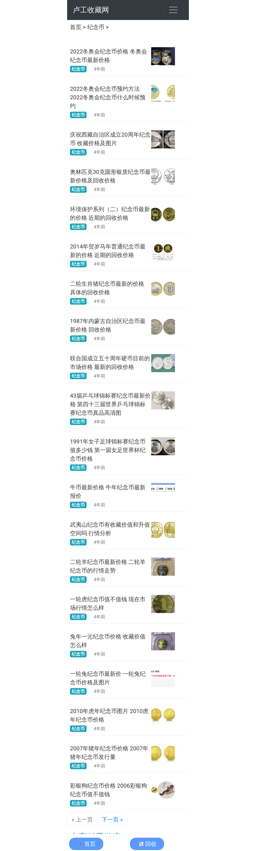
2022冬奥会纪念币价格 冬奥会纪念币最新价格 (108, 55)
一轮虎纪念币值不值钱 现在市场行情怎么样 (107, 603)
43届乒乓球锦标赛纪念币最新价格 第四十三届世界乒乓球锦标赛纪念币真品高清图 (110, 404)
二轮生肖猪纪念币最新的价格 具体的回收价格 (107, 288)
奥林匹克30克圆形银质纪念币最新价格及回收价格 (110, 176)
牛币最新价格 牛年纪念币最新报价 (107, 491)
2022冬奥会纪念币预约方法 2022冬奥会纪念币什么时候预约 (107, 97)
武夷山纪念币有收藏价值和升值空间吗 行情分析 (110, 529)
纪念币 (95, 27)
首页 (75, 27)
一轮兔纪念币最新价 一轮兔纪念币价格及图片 (107, 678)
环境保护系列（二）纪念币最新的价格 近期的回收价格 (110, 213)
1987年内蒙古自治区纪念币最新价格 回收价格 (107, 325)
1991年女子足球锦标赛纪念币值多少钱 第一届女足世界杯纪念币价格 (107, 450)
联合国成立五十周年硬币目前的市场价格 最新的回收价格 (110, 362)
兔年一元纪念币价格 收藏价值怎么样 (107, 640)
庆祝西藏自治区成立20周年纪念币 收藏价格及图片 (110, 138)
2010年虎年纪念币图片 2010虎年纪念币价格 (109, 715)
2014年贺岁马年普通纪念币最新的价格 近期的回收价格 (107, 250)
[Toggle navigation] (173, 10)
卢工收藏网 (91, 10)
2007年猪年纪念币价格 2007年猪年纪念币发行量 (109, 752)
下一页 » (112, 819)
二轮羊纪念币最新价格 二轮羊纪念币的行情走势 (107, 566)
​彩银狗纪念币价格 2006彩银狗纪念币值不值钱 (108, 790)
